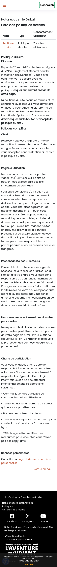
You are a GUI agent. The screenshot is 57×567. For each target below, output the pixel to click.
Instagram (28, 518)
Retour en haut (44, 469)
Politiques (7, 506)
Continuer (29, 564)
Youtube (43, 518)
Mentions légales (15, 536)
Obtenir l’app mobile (13, 509)
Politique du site (29, 560)
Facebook (12, 518)
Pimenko (22, 530)
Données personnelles (18, 539)
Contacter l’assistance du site (23, 497)
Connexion (47, 5)
